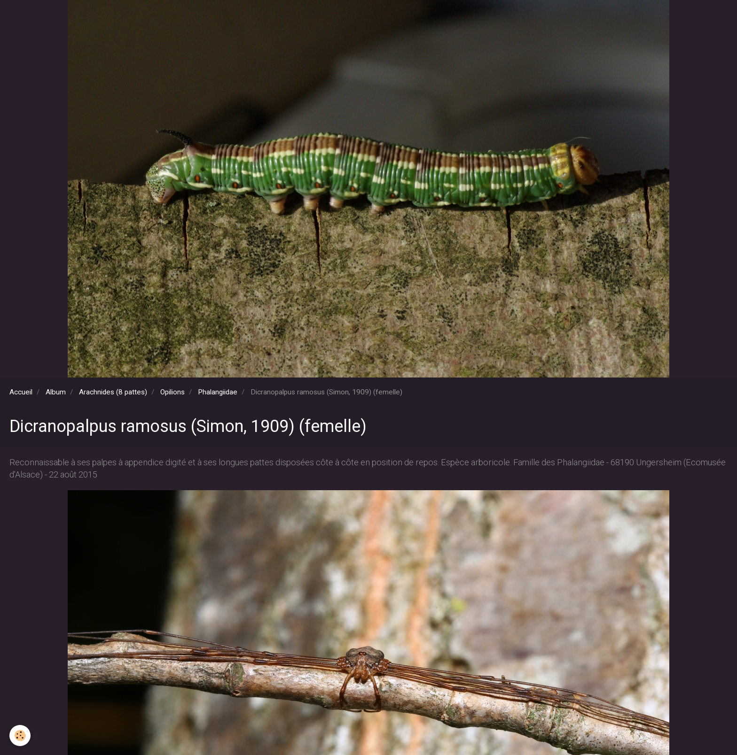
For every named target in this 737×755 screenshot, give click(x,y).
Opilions (172, 392)
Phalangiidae (217, 392)
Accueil (20, 392)
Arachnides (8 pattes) (113, 392)
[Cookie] (20, 735)
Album (56, 392)
